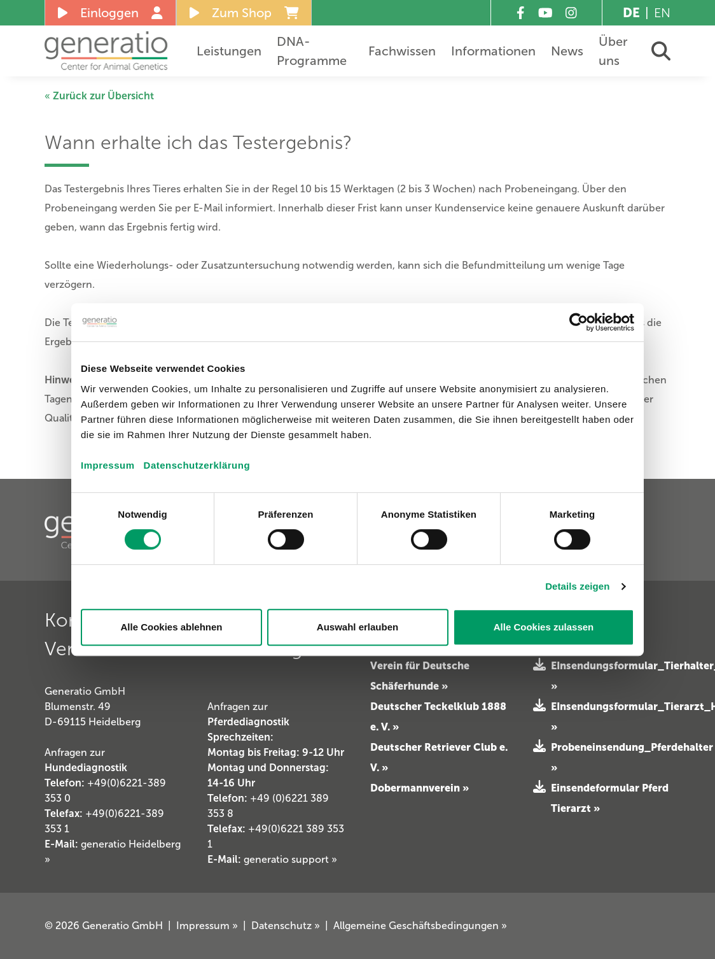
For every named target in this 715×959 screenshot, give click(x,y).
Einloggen (110, 13)
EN (662, 13)
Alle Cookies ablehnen (171, 627)
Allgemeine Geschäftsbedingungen (420, 925)
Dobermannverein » (419, 787)
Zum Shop (244, 13)
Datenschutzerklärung (197, 465)
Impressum (108, 465)
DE (631, 13)
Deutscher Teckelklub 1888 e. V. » (438, 716)
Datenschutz (285, 925)
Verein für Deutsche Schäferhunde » (419, 676)
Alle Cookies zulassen (544, 627)
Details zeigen (577, 586)
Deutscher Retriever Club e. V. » (439, 757)
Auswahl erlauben (357, 627)
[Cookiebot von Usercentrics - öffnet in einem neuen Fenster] (578, 322)
